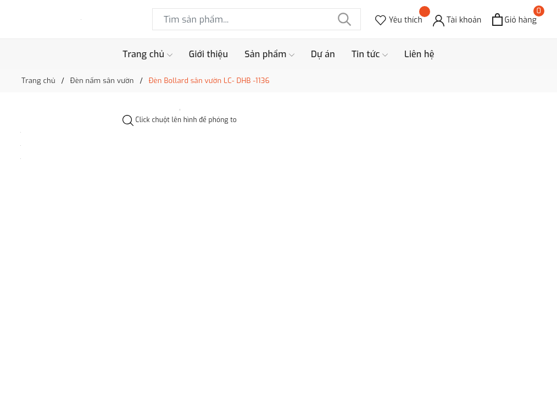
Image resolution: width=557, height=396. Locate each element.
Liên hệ (419, 54)
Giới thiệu (209, 54)
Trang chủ (147, 54)
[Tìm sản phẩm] (256, 19)
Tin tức (370, 54)
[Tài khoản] (457, 19)
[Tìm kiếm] (344, 19)
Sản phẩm (269, 54)
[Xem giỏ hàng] (514, 19)
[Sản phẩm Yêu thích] (398, 19)
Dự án (323, 54)
